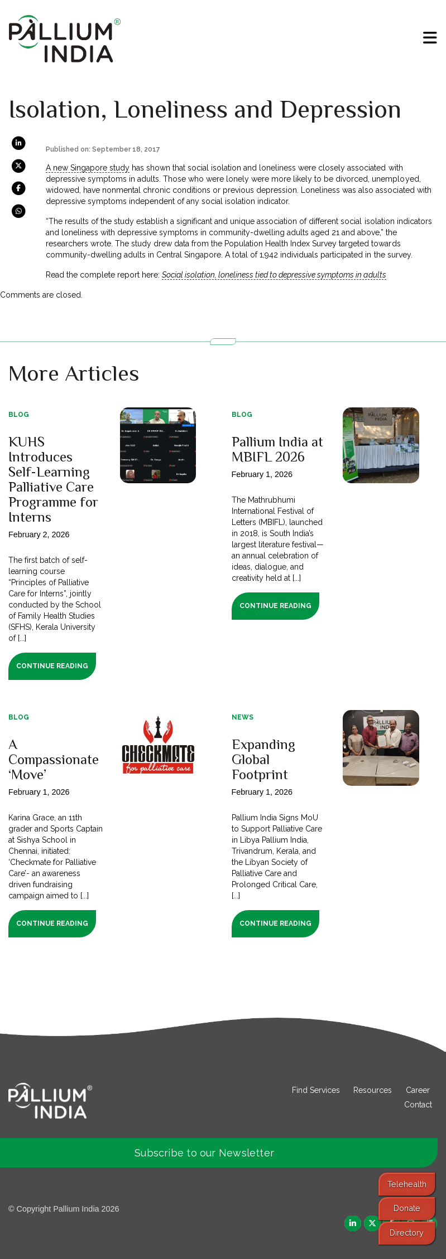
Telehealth (406, 1184)
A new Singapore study (88, 167)
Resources (372, 1090)
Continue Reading (52, 666)
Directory (407, 1232)
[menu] (430, 38)
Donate (407, 1208)
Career (418, 1090)
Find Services (316, 1090)
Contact (418, 1104)
